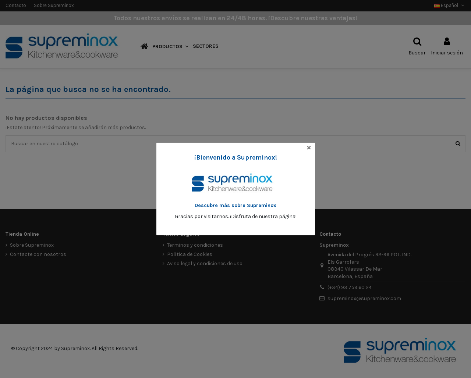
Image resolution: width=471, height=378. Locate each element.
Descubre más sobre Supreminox (235, 205)
